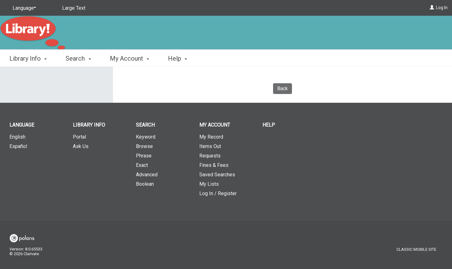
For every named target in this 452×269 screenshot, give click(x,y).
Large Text (73, 8)
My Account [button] (129, 58)
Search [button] (78, 58)
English (17, 137)
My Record (211, 137)
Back (282, 88)
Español (18, 146)
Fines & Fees (214, 165)
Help (268, 125)
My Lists (209, 184)
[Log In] (432, 7)
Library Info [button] (28, 58)
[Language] (23, 8)
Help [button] (177, 58)
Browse (144, 146)
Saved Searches (217, 175)
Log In (442, 7)
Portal (79, 137)
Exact (142, 165)
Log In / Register (218, 193)
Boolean (145, 184)
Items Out (210, 146)
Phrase (144, 156)
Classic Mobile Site (416, 249)
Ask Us (81, 146)
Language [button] (21, 125)
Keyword (145, 137)
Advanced (147, 175)
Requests (210, 156)
